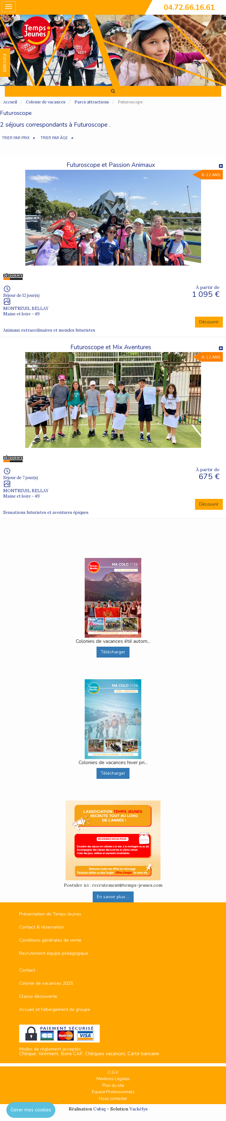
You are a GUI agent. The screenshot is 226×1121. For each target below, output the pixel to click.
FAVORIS (4, 63)
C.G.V (113, 1072)
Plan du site (113, 1085)
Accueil (10, 102)
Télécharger (113, 652)
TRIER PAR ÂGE (54, 138)
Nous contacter (113, 1099)
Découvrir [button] (209, 322)
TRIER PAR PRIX (15, 138)
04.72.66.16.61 (189, 7)
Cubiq (99, 1109)
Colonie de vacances (46, 102)
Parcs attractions (91, 102)
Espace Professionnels (113, 1092)
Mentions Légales (113, 1079)
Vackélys (138, 1109)
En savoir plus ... (113, 897)
